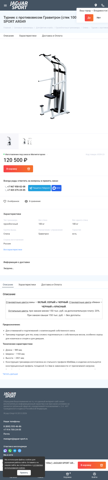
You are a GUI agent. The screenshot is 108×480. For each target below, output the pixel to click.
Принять (24, 473)
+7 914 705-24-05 (12, 429)
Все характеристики (13, 249)
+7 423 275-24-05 (15, 190)
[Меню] (5, 5)
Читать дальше (10, 374)
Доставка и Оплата (52, 35)
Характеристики (27, 35)
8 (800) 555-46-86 (12, 426)
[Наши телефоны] (102, 5)
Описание (9, 35)
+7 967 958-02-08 (15, 186)
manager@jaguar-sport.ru (16, 439)
